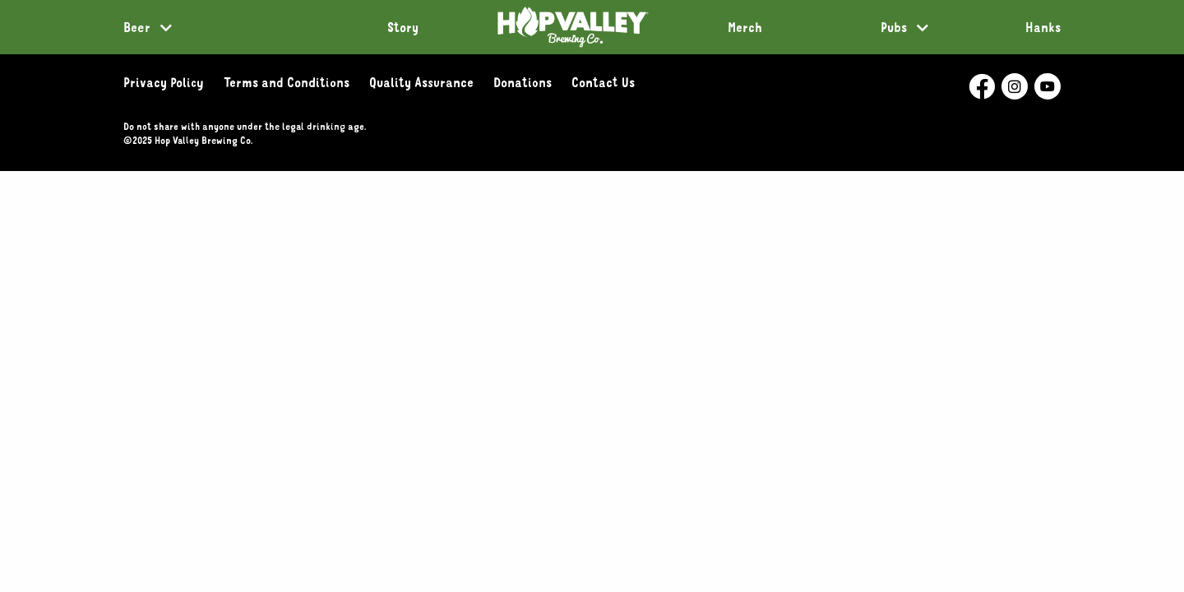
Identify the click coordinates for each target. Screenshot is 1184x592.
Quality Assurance (421, 82)
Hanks (1043, 27)
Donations (522, 82)
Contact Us (603, 82)
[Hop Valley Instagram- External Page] (1014, 86)
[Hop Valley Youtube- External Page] (1047, 86)
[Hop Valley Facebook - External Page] (982, 86)
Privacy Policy (163, 82)
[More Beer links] (166, 28)
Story (403, 27)
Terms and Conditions (286, 82)
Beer (136, 27)
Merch (745, 27)
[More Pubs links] (922, 28)
